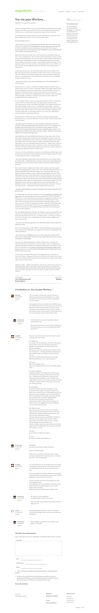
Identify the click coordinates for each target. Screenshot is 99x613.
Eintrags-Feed (70, 598)
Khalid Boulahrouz (22, 268)
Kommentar (19, 540)
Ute (67, 26)
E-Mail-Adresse (20, 563)
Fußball (23, 264)
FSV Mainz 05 (40, 266)
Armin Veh (42, 264)
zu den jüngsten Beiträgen (21, 596)
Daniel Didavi (33, 266)
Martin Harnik (29, 268)
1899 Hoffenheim (35, 264)
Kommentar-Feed (71, 600)
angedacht (23, 10)
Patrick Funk (48, 268)
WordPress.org (70, 602)
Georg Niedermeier (47, 266)
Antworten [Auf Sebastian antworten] (17, 298)
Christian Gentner (51, 264)
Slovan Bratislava (21, 269)
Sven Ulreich (34, 269)
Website (18, 567)
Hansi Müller (54, 266)
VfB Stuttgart (46, 269)
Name (18, 559)
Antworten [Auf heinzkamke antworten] (19, 323)
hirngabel (17, 335)
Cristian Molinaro (26, 266)
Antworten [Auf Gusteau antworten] (17, 514)
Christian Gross (58, 264)
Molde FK (43, 268)
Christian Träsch (18, 266)
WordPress (78, 607)
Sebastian (17, 295)
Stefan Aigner (28, 269)
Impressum (17, 594)
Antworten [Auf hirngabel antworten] (17, 339)
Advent (74, 11)
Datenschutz (81, 11)
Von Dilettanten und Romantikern (27, 279)
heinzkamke (61, 11)
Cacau (45, 264)
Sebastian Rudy (54, 268)
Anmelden (69, 596)
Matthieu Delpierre (37, 268)
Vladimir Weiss (52, 269)
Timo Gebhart (40, 269)
